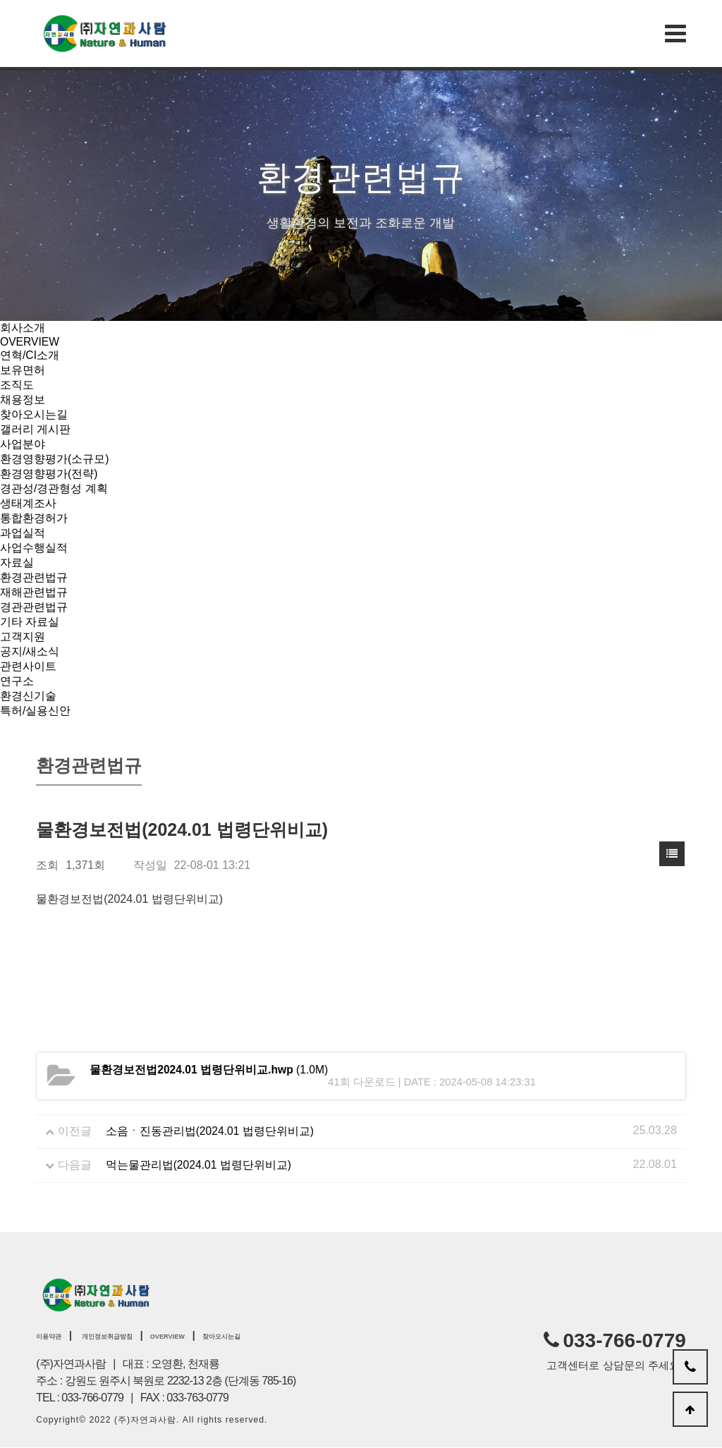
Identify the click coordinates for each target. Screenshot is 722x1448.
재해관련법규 (34, 592)
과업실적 (22, 533)
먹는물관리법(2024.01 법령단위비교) (199, 1165)
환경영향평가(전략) (49, 474)
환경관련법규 (34, 577)
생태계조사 (28, 503)
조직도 (17, 385)
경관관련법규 (34, 607)
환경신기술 (28, 696)
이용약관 (55, 1335)
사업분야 (22, 444)
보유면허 (22, 370)
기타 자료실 (29, 622)
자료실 (17, 562)
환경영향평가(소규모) (54, 459)
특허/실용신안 (35, 711)
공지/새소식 (29, 651)
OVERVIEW (30, 342)
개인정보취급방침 (135, 1335)
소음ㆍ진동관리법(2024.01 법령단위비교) (210, 1131)
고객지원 (22, 637)
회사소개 (22, 328)
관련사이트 (28, 666)
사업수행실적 (34, 548)
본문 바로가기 (0, 0)
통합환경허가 (34, 518)
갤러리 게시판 (35, 429)
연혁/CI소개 (29, 355)
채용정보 (22, 400)
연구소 (17, 681)
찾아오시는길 (34, 414)
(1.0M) (210, 1070)
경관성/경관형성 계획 (54, 488)
